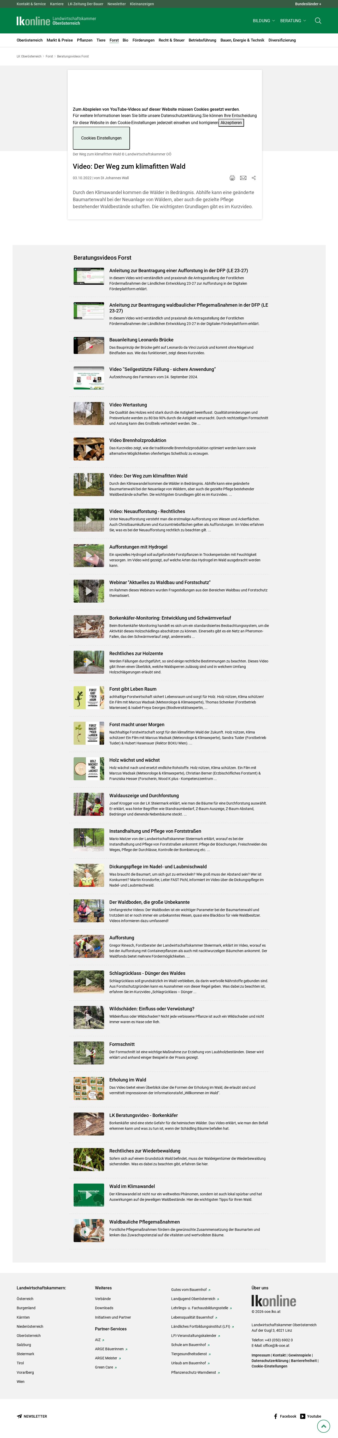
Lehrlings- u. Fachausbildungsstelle (199, 1308)
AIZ (97, 1340)
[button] (264, 22)
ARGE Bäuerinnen (109, 1349)
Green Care (104, 1367)
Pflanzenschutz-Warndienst (193, 1372)
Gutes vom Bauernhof (189, 1290)
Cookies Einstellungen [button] (101, 138)
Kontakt (279, 1355)
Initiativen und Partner (113, 1317)
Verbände (103, 1299)
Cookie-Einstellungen (269, 1366)
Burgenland (26, 1308)
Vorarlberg (25, 1372)
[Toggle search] (318, 22)
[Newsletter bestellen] (32, 1416)
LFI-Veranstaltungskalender (193, 1336)
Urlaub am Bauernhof (188, 1363)
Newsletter (117, 4)
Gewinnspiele (299, 1355)
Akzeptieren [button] (231, 122)
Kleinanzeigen (142, 4)
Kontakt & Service (31, 4)
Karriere (57, 4)
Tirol (20, 1363)
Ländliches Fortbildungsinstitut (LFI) (200, 1326)
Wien (21, 1381)
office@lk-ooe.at (276, 1345)
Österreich (25, 1299)
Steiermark (25, 1354)
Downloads (104, 1308)
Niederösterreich (30, 1326)
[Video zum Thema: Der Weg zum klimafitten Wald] (165, 89)
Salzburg (24, 1345)
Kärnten (23, 1317)
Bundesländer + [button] (308, 4)
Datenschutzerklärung (181, 115)
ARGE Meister (106, 1358)
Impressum (261, 1355)
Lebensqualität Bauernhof (192, 1317)
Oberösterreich (29, 1336)
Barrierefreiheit (304, 1361)
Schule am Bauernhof (188, 1345)
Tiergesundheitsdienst (189, 1354)
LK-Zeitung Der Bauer (85, 4)
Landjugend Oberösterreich (193, 1299)
